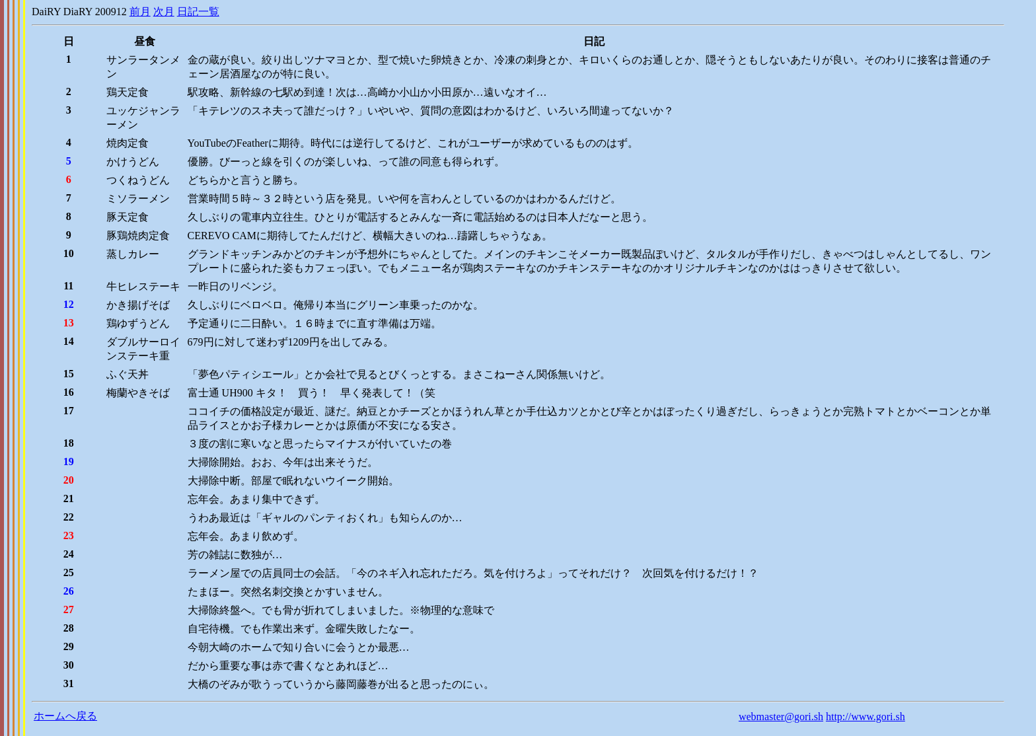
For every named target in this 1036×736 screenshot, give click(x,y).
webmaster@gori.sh (781, 716)
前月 (140, 11)
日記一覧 (198, 11)
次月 (163, 11)
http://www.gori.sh (865, 716)
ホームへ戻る (65, 715)
